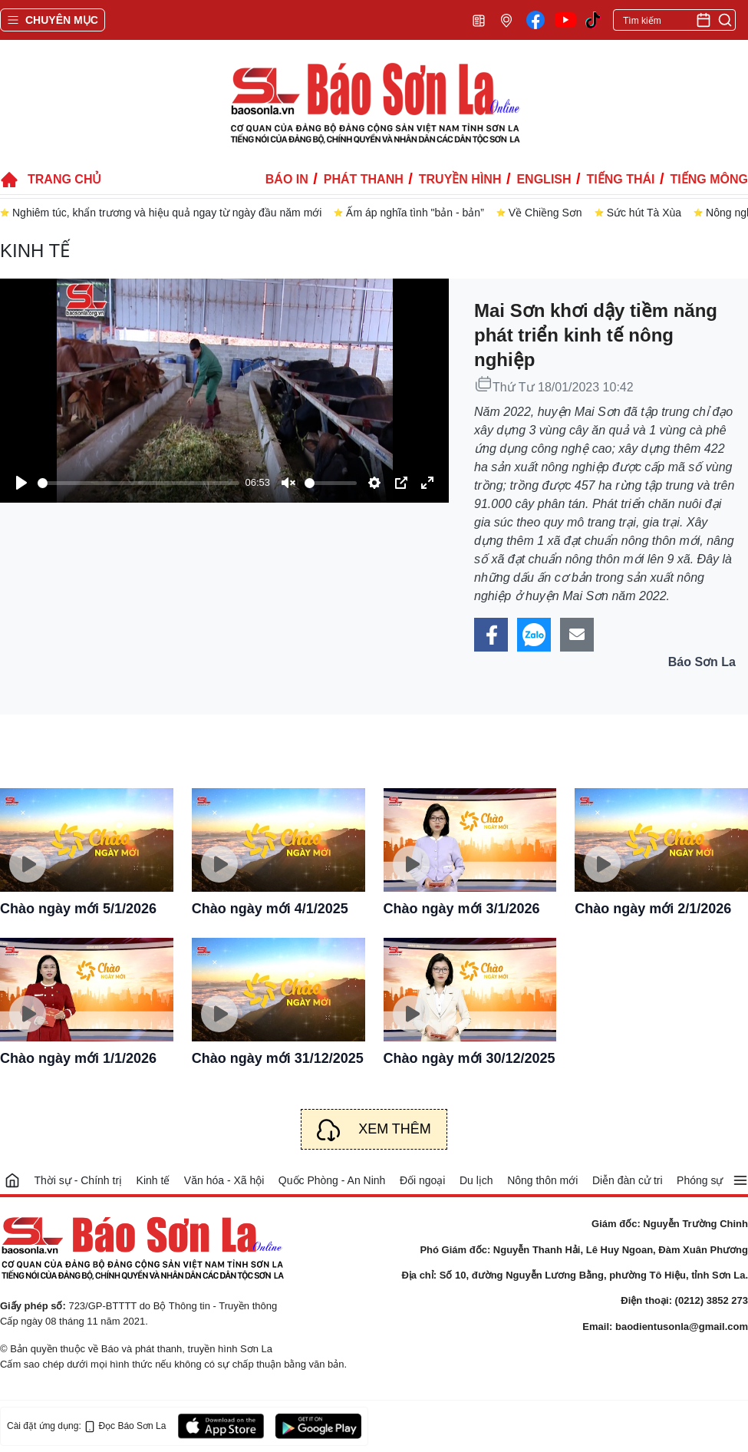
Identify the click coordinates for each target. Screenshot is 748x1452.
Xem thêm (394, 1129)
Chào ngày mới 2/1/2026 (653, 908)
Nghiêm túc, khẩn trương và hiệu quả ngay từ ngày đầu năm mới (166, 212)
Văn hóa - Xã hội (224, 1180)
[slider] (138, 483)
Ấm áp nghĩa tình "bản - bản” (414, 212)
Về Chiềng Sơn (545, 212)
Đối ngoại (423, 1180)
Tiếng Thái (621, 179)
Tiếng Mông (709, 179)
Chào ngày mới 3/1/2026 (462, 908)
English (543, 179)
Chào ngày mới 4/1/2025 (270, 908)
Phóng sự (700, 1180)
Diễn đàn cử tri (627, 1180)
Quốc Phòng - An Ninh (332, 1180)
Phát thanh (364, 179)
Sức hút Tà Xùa (644, 212)
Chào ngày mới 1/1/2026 (78, 1058)
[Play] (21, 482)
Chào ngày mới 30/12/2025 (469, 1058)
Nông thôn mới (542, 1180)
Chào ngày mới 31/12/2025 (278, 1058)
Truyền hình (460, 179)
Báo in (286, 179)
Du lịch (476, 1180)
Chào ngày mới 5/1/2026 (78, 908)
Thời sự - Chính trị (78, 1180)
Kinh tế (35, 250)
